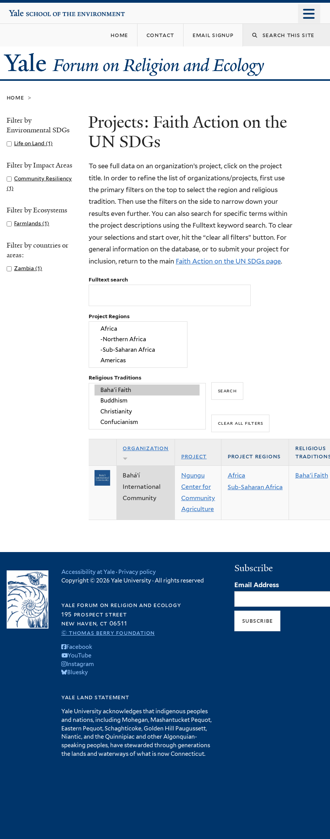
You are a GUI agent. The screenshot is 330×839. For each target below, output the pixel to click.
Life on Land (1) (33, 143)
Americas (138, 360)
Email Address (256, 585)
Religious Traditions (115, 377)
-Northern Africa (138, 339)
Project (194, 456)
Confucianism (147, 422)
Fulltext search (108, 279)
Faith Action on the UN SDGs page (228, 261)
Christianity (147, 411)
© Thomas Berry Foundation (108, 632)
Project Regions (109, 316)
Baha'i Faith (147, 390)
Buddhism (147, 400)
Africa (138, 328)
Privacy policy (137, 571)
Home (15, 97)
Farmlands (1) (31, 223)
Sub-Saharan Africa (255, 487)
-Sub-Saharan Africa (138, 350)
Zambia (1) (28, 268)
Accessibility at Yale (88, 571)
